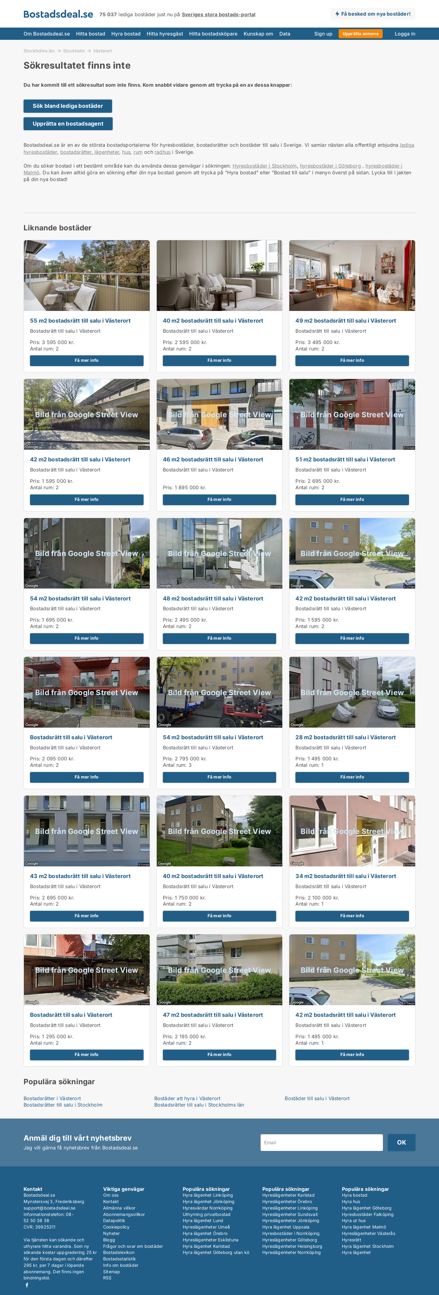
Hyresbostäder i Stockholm (265, 166)
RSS (107, 1277)
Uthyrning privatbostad (207, 1214)
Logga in (405, 34)
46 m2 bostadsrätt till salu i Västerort (213, 459)
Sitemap (111, 1271)
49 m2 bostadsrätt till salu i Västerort (345, 320)
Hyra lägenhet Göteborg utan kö (216, 1252)
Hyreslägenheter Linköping (290, 1207)
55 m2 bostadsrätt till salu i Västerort (80, 320)
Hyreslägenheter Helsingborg (292, 1246)
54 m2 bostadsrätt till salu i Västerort (80, 598)
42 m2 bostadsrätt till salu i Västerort (80, 459)
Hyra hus (351, 1201)
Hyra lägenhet (356, 1252)
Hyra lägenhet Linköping (208, 1195)
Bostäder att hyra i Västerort (187, 1098)
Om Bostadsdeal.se (47, 34)
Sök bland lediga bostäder (68, 106)
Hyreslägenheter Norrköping (291, 1252)
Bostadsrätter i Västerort (52, 1098)
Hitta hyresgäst (165, 34)
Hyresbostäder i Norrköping (291, 1233)
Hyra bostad (126, 34)
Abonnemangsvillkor (124, 1214)
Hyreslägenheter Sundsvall (289, 1214)
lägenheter (106, 152)
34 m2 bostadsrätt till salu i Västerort (345, 876)
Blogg (109, 1239)
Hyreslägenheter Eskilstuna (210, 1239)
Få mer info (87, 360)
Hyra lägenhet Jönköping (209, 1201)
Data (284, 34)
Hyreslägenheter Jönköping (290, 1220)
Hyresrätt (351, 1239)
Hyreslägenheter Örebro (287, 1201)
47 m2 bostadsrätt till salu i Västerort (213, 1015)
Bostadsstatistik (119, 1258)
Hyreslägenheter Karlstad (288, 1195)
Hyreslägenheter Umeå (206, 1226)
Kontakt (111, 1201)
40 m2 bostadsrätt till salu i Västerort (213, 320)
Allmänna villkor (119, 1207)
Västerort (102, 51)
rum (138, 152)
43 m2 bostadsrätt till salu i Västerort (80, 876)
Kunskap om (258, 34)
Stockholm (74, 50)
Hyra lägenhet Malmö (364, 1226)
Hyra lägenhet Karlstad (206, 1246)
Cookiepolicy (116, 1226)
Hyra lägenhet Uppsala (286, 1226)
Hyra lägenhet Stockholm (368, 1246)
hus (126, 152)
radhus (163, 152)
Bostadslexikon (118, 1252)
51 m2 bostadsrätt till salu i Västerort (345, 459)
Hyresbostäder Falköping (368, 1214)
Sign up (323, 34)
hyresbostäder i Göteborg (330, 166)
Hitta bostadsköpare (213, 34)
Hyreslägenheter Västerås (368, 1233)
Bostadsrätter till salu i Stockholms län (199, 1105)
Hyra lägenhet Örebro (205, 1233)
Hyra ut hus (354, 1220)
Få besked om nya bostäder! (376, 14)
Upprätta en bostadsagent (68, 123)
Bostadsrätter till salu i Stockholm (63, 1105)
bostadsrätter (76, 152)
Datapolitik (114, 1220)
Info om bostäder (120, 1265)
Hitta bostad (90, 34)
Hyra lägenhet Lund (203, 1220)
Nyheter (111, 1233)
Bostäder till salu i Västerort (317, 1098)
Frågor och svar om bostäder (133, 1246)
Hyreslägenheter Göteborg (289, 1239)
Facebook (27, 1285)
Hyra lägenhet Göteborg (367, 1207)
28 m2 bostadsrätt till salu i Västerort (345, 737)
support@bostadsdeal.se (49, 1207)
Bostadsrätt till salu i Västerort (65, 331)
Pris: (36, 342)
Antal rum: (42, 349)
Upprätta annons (361, 33)
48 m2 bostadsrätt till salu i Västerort (213, 598)
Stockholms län (39, 50)
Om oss (110, 1195)
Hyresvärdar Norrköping (208, 1207)
